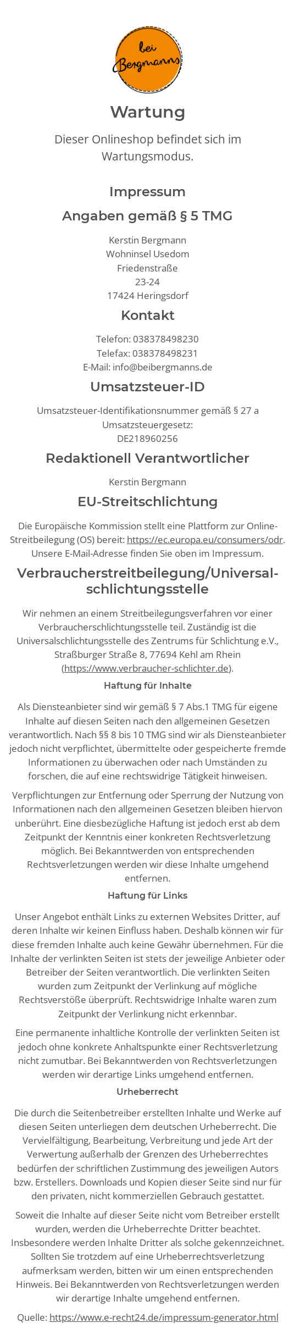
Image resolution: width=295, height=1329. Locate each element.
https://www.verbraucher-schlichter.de (146, 668)
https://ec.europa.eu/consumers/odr (205, 539)
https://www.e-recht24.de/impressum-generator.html (164, 1317)
